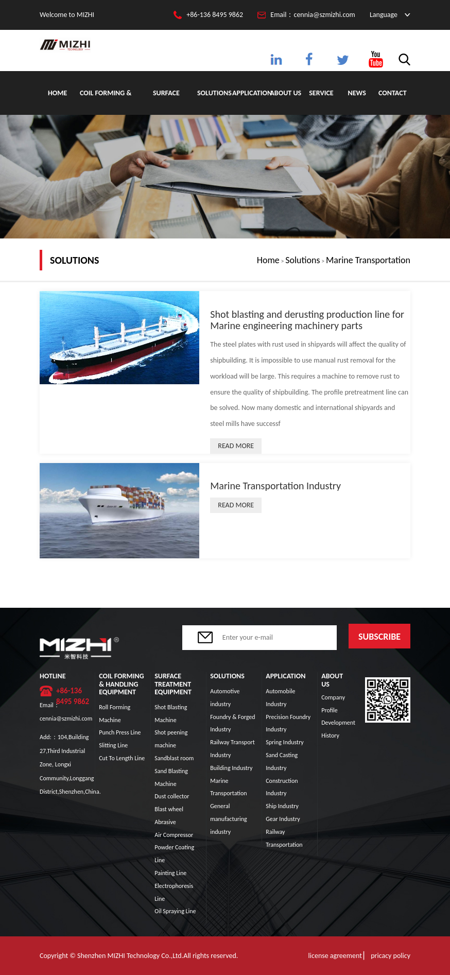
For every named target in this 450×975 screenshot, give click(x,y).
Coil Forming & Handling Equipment (105, 102)
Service (321, 93)
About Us (285, 93)
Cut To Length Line (122, 758)
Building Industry (231, 768)
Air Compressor (173, 835)
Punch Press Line (120, 732)
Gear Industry (283, 819)
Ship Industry (282, 806)
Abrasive (165, 822)
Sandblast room (174, 758)
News (357, 93)
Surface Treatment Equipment (166, 102)
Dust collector (171, 796)
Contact (392, 93)
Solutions (214, 93)
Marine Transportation (368, 260)
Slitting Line (113, 745)
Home (57, 93)
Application (250, 93)
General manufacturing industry (228, 818)
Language (383, 14)
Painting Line (170, 873)
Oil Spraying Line (175, 911)
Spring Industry (285, 742)
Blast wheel (168, 809)
